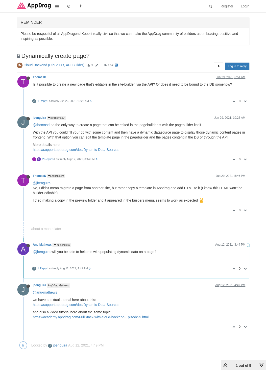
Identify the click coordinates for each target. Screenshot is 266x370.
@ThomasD (56, 117)
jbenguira (39, 117)
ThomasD (39, 77)
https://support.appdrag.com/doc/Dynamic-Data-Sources (76, 150)
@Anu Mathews (58, 285)
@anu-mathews (45, 292)
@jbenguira (56, 176)
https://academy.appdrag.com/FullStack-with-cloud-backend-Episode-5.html (91, 317)
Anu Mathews (42, 244)
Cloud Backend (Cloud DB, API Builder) (54, 65)
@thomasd (41, 125)
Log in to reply (237, 66)
